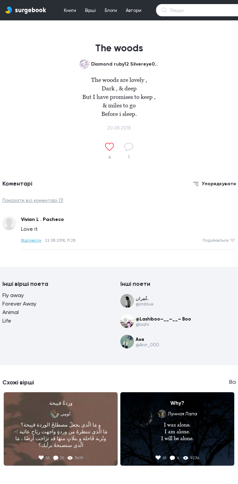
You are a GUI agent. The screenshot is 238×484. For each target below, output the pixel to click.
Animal (10, 312)
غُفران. (142, 298)
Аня (140, 339)
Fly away (13, 295)
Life (6, 320)
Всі (232, 382)
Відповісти (31, 240)
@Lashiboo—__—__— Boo (163, 319)
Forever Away (19, 303)
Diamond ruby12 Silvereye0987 (125, 64)
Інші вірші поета (25, 283)
